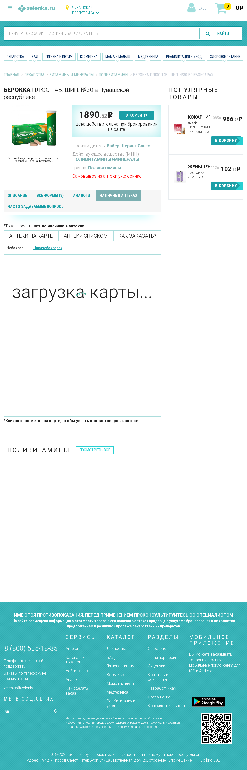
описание (17, 195)
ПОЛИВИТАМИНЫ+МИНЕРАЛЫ (105, 159)
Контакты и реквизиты (158, 677)
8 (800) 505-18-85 (30, 648)
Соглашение (159, 697)
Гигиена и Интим (59, 57)
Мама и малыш (117, 57)
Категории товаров (75, 659)
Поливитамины (113, 75)
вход (202, 8)
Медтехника (148, 57)
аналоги (81, 195)
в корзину (137, 115)
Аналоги (73, 679)
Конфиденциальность (168, 705)
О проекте (157, 648)
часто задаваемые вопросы (36, 206)
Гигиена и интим (121, 666)
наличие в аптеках (118, 195)
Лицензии (156, 666)
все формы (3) (50, 195)
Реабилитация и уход (184, 57)
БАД (35, 57)
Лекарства (15, 57)
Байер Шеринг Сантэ (128, 145)
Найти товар (77, 670)
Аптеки (72, 648)
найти (223, 33)
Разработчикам (162, 688)
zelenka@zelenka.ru (21, 688)
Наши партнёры (162, 657)
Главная (11, 75)
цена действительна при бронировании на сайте (117, 126)
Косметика (89, 57)
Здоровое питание (225, 57)
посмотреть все (94, 450)
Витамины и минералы (71, 75)
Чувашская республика (83, 10)
